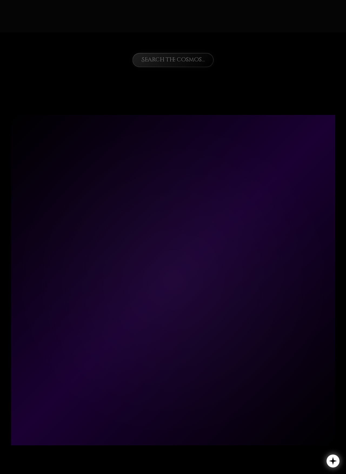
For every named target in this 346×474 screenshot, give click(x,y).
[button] (333, 461)
